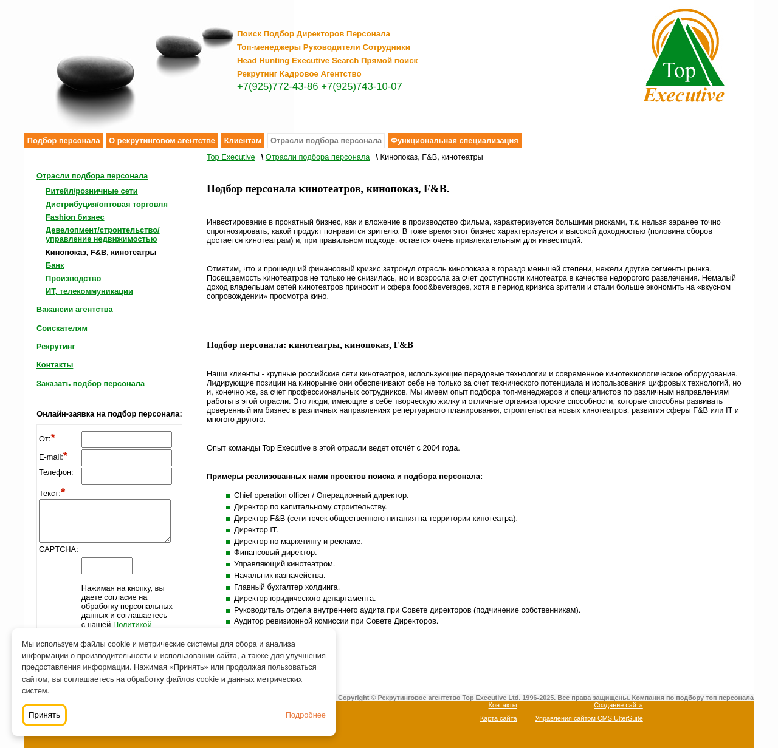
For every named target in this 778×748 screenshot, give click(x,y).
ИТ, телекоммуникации (89, 291)
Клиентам (243, 140)
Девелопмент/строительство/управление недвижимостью (103, 234)
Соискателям (62, 328)
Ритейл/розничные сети (92, 190)
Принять (44, 714)
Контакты (54, 364)
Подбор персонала (63, 140)
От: (47, 438)
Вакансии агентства (74, 309)
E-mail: (53, 456)
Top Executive (231, 157)
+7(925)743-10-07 (361, 86)
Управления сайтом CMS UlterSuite (589, 718)
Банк (55, 265)
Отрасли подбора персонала (326, 140)
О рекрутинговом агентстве (162, 140)
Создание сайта (618, 705)
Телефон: (56, 472)
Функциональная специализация (454, 140)
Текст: (52, 493)
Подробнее (306, 714)
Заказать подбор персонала (90, 383)
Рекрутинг (55, 346)
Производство (73, 278)
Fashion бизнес (75, 217)
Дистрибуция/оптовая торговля (107, 204)
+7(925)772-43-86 (277, 86)
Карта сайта (498, 718)
